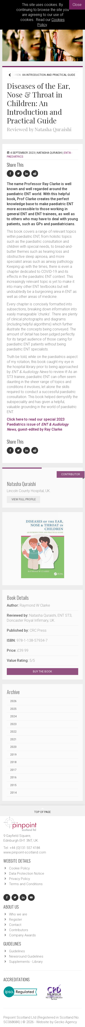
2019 (13, 754)
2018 (13, 762)
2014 (13, 792)
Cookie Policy (19, 868)
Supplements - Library (26, 962)
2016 (13, 777)
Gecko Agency (65, 1022)
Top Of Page (42, 810)
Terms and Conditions (26, 884)
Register (15, 919)
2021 (13, 739)
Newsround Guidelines (26, 956)
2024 (13, 716)
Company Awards (22, 935)
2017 (13, 770)
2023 (13, 724)
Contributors (18, 930)
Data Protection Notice (26, 873)
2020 (13, 747)
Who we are (18, 914)
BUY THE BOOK (46, 671)
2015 (13, 785)
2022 (13, 731)
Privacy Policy (19, 879)
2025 (13, 708)
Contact (15, 925)
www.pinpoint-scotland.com (24, 852)
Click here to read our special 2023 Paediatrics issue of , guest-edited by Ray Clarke (37, 424)
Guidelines (17, 951)
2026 (13, 701)
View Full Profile (26, 499)
